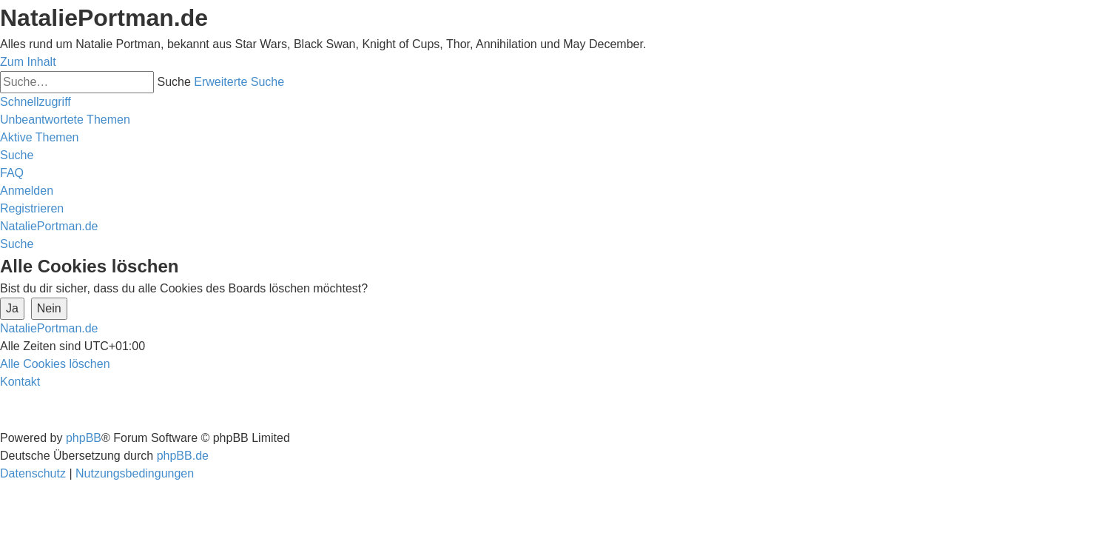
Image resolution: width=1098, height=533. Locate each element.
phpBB (83, 438)
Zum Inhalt (28, 62)
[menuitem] (65, 119)
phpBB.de (183, 455)
